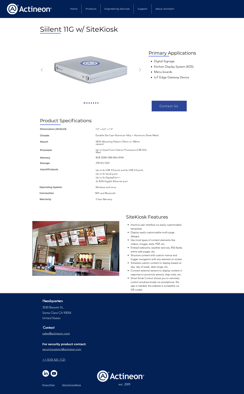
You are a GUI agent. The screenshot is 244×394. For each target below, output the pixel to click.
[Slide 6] (95, 102)
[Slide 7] (97, 102)
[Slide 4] (93, 102)
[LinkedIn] (45, 373)
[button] (169, 106)
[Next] (140, 70)
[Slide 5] (91, 102)
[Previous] (42, 70)
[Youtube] (54, 373)
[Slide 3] (89, 102)
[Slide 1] (84, 103)
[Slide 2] (86, 102)
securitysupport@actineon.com (61, 349)
